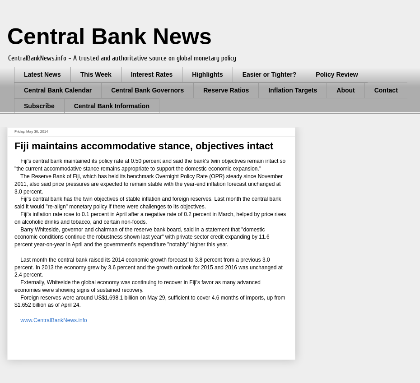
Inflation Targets (292, 90)
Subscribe (39, 106)
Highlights (207, 74)
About (345, 90)
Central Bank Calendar (58, 90)
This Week (96, 74)
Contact (386, 90)
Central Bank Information (111, 106)
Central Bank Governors (147, 90)
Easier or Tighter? (270, 74)
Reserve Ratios (226, 90)
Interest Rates (152, 74)
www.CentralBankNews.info (53, 320)
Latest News (42, 74)
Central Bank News (109, 36)
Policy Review (337, 74)
